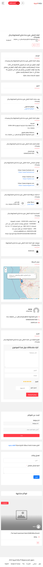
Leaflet (37, 298)
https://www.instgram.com (26, 185)
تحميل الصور (34, 388)
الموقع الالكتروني (29, 108)
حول (40, 563)
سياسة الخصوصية (15, 563)
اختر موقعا (36, 420)
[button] (22, 281)
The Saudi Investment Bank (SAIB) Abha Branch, (25, 533)
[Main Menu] (3, 3)
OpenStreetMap (29, 298)
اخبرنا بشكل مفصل (34, 465)
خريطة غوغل (30, 204)
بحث (21, 435)
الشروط (7, 563)
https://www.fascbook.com (26, 172)
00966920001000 (33, 319)
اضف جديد (12, 445)
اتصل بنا (28, 563)
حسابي (34, 563)
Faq (23, 563)
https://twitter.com (28, 178)
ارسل (36, 477)
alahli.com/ (35, 322)
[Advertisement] (21, 18)
